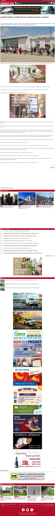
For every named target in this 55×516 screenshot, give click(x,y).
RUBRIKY (18, 3)
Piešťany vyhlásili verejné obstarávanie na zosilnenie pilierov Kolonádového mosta (24, 207)
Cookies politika (51, 505)
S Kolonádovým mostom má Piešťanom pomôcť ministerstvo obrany (17, 248)
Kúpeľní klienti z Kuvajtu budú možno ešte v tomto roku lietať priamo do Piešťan (20, 250)
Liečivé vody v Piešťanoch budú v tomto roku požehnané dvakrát (7, 207)
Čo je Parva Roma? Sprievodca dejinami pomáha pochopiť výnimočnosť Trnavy (20, 280)
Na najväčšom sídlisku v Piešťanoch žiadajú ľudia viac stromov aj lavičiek (18, 240)
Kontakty (48, 504)
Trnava (1, 496)
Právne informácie (22, 504)
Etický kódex (38, 504)
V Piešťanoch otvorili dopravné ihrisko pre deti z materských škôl (16, 238)
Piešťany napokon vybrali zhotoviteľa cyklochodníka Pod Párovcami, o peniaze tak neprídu (23, 253)
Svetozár (53, 0)
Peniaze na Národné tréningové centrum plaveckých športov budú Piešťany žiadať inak (21, 243)
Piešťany (1, 206)
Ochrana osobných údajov (30, 504)
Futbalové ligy (16, 496)
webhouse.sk (32, 514)
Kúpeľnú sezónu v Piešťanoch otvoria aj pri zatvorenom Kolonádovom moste (44, 207)
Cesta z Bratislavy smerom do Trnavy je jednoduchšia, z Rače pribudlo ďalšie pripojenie (22, 287)
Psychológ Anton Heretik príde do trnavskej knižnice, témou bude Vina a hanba (6, 498)
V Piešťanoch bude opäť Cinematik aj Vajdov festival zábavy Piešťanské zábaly (20, 245)
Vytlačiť (52, 167)
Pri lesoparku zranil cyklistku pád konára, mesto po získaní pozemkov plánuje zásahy (22, 283)
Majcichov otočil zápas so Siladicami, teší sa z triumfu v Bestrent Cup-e (20, 498)
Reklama (42, 504)
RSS (45, 504)
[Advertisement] (10, 178)
